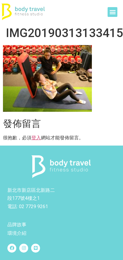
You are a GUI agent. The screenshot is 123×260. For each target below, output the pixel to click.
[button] (112, 12)
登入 (36, 138)
